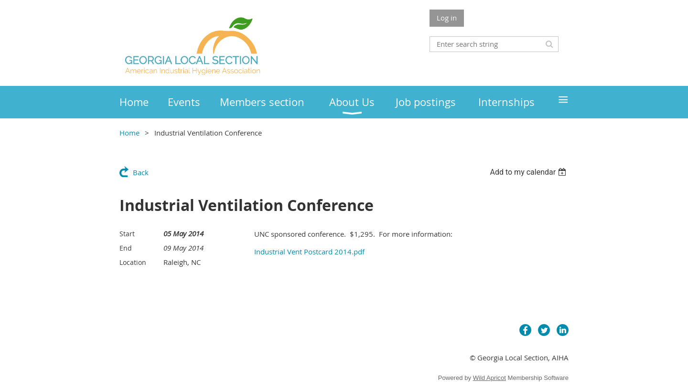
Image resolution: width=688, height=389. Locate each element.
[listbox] (529, 172)
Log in (447, 17)
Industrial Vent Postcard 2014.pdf (309, 251)
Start (127, 233)
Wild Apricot (489, 377)
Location (132, 262)
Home (129, 132)
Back (141, 172)
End (125, 247)
